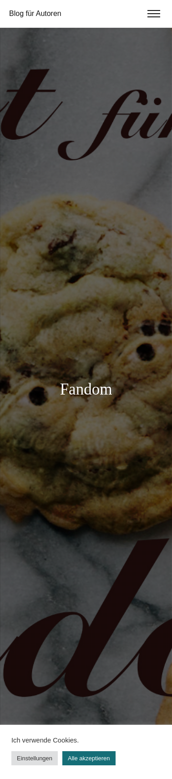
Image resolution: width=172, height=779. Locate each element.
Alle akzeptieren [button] (89, 758)
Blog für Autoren (35, 13)
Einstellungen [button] (34, 758)
